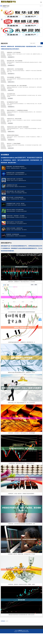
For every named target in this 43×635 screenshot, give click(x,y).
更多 (41, 5)
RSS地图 (23, 630)
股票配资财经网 (23, 631)
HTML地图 (26, 630)
